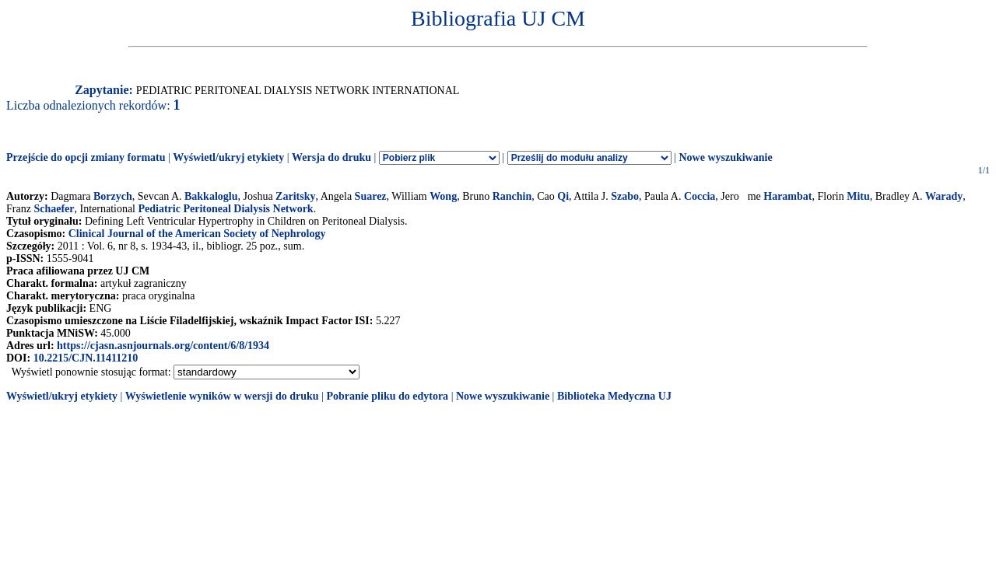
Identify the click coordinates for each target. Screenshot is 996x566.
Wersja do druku (331, 157)
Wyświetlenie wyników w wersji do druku (222, 396)
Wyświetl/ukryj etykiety (228, 157)
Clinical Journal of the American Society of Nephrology (197, 233)
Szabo (625, 196)
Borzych (112, 196)
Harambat (787, 196)
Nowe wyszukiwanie (725, 157)
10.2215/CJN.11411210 (86, 358)
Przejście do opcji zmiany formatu (86, 157)
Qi (563, 196)
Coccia (699, 196)
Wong (443, 196)
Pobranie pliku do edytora (387, 396)
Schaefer (53, 209)
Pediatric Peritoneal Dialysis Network (226, 209)
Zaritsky (295, 196)
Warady (944, 196)
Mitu (858, 196)
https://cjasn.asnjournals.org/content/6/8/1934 (163, 345)
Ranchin (512, 196)
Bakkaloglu (210, 196)
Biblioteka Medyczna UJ (614, 396)
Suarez (371, 196)
